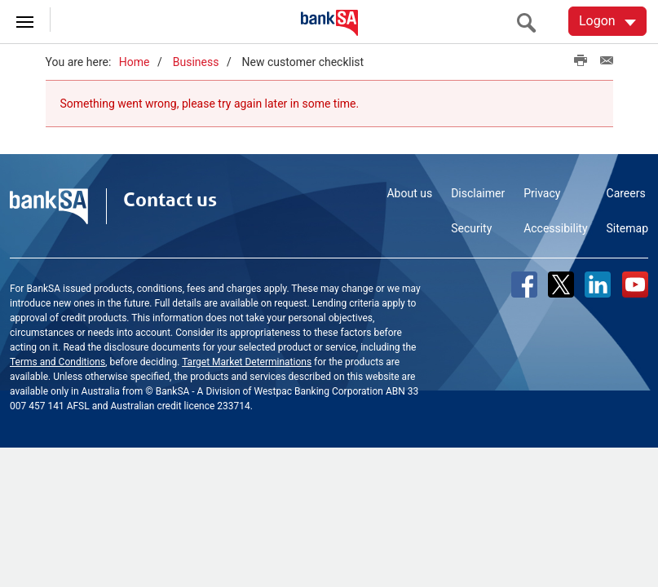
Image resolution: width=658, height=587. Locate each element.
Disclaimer (478, 193)
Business (196, 61)
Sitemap (627, 228)
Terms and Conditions (57, 362)
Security (471, 228)
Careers (626, 193)
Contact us (170, 199)
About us (409, 193)
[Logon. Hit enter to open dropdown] (607, 21)
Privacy (541, 193)
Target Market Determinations (246, 362)
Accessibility (555, 228)
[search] (531, 22)
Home (134, 61)
